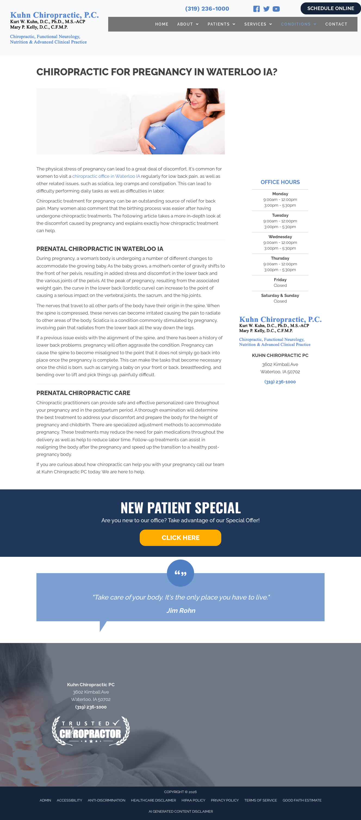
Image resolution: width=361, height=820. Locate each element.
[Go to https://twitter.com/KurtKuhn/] (266, 9)
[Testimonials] (180, 597)
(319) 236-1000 (207, 8)
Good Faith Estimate (302, 800)
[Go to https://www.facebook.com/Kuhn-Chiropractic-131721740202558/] (256, 9)
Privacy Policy (225, 800)
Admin (45, 800)
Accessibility (69, 800)
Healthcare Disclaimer (153, 800)
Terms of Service (260, 800)
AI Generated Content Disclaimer (181, 811)
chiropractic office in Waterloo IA (106, 176)
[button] (180, 538)
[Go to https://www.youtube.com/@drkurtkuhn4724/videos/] (276, 9)
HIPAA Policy (193, 800)
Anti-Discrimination (106, 800)
